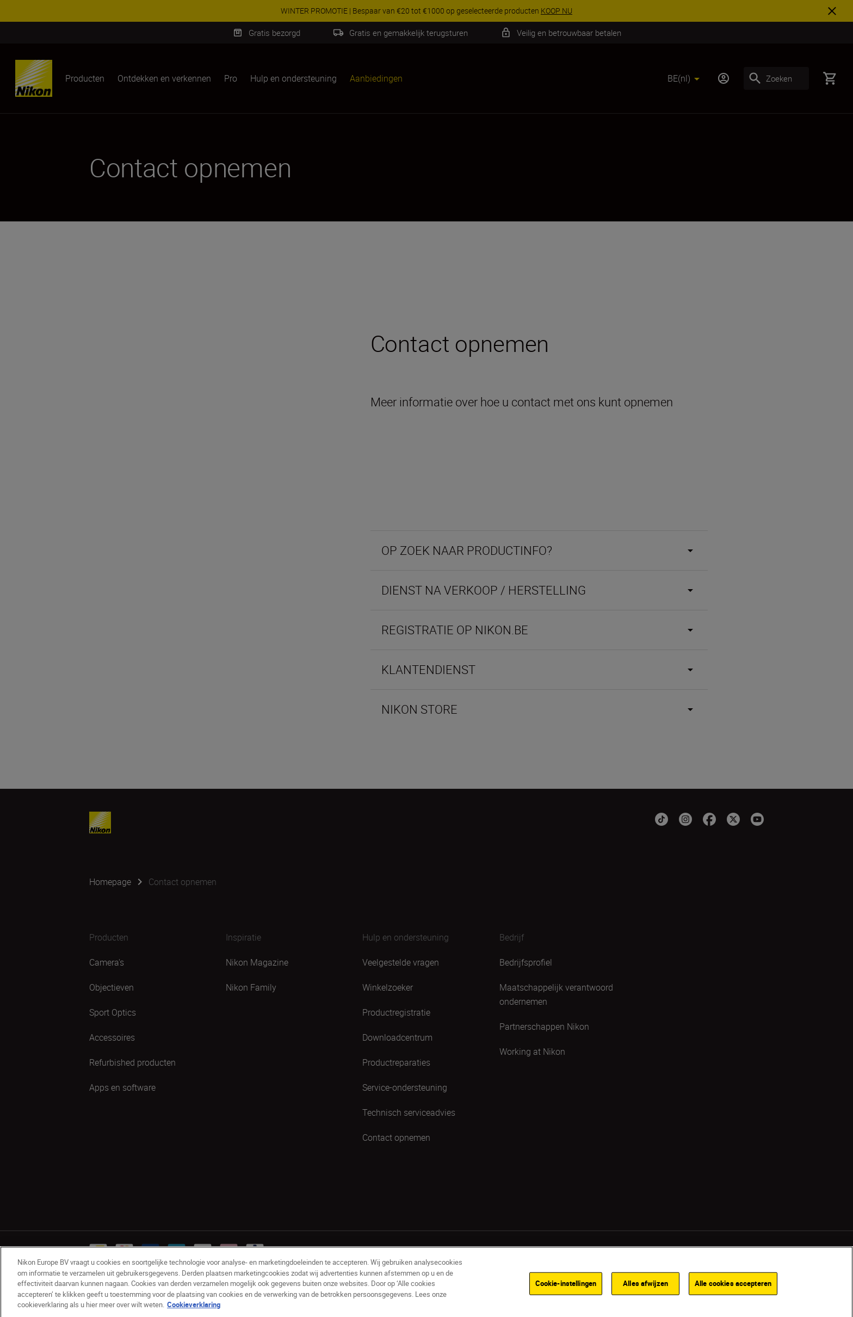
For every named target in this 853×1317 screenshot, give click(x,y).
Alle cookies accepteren (733, 1291)
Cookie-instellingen (565, 1291)
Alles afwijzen (645, 1291)
